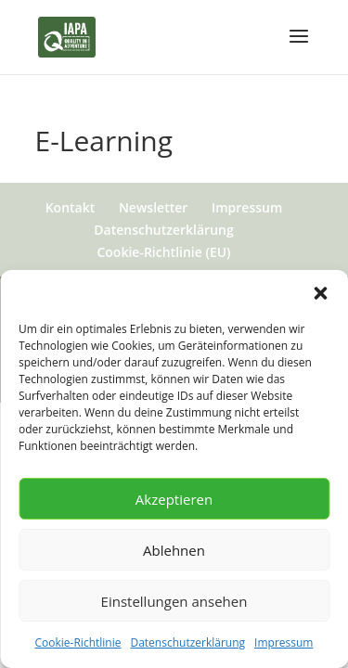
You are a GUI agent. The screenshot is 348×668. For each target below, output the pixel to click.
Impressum (283, 642)
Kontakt (70, 207)
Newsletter (153, 207)
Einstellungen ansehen (174, 601)
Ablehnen (174, 550)
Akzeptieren (174, 499)
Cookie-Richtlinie (78, 642)
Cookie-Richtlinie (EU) (163, 252)
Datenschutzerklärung (187, 642)
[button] (320, 293)
